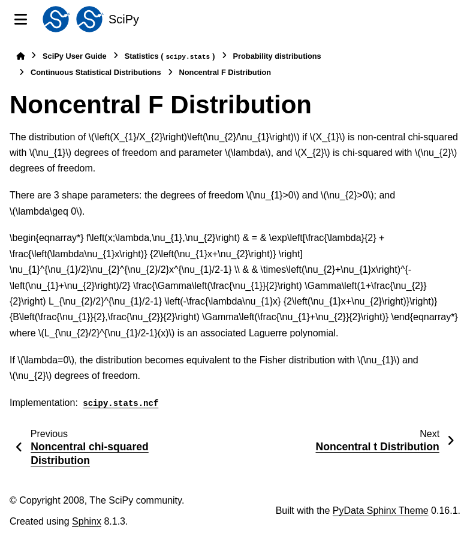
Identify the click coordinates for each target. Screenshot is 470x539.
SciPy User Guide (75, 56)
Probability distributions (277, 56)
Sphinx (86, 521)
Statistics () (170, 57)
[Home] (20, 56)
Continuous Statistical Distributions (96, 72)
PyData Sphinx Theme (381, 510)
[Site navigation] (21, 19)
